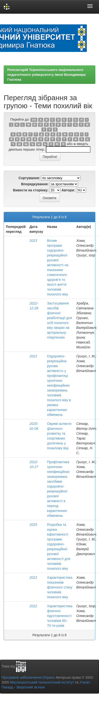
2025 (33, 525)
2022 (33, 356)
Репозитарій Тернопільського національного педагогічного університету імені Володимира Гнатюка (46, 74)
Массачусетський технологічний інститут (42, 682)
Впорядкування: (35, 184)
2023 (33, 241)
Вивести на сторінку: (30, 190)
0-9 (34, 119)
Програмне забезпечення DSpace (28, 677)
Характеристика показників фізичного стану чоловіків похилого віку (59, 587)
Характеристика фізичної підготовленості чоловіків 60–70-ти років (59, 615)
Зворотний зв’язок (30, 687)
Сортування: (29, 178)
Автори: (68, 190)
